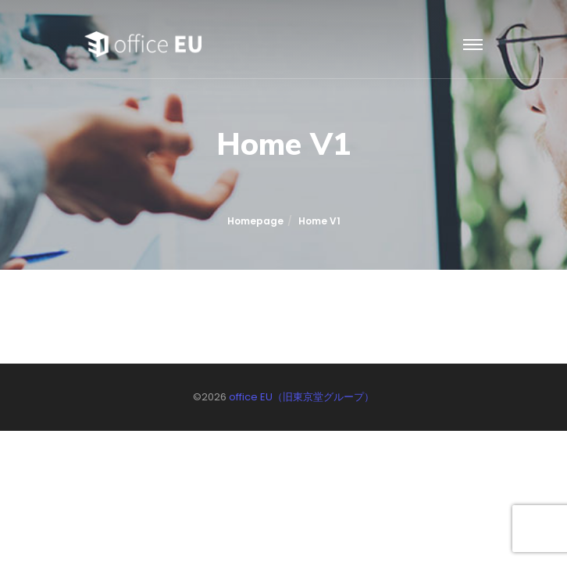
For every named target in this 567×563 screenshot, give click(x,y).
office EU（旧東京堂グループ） (301, 396)
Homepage (255, 221)
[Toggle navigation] (473, 45)
